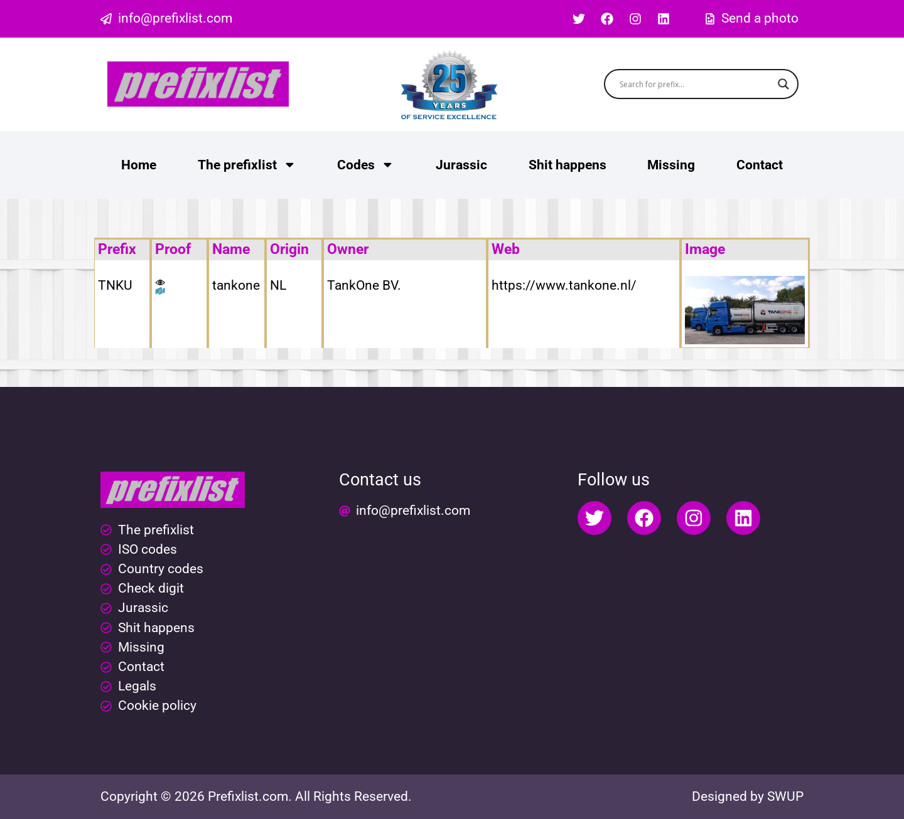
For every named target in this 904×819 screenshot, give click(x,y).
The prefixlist (247, 164)
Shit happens (567, 164)
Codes (365, 164)
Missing (671, 164)
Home (138, 164)
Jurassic (461, 164)
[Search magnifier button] (783, 84)
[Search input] (696, 84)
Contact (759, 164)
